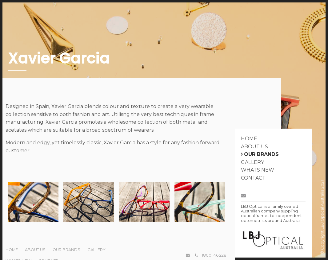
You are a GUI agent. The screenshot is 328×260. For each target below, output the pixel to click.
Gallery (252, 162)
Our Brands (261, 154)
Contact (253, 178)
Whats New (257, 170)
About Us (254, 146)
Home (249, 139)
